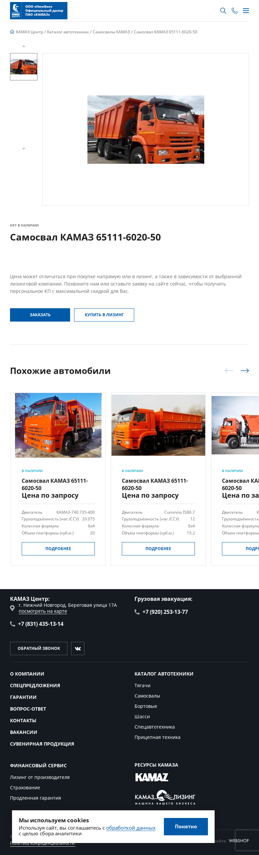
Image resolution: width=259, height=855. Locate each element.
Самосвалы (147, 696)
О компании (27, 674)
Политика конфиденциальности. (42, 843)
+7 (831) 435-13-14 (36, 624)
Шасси (142, 716)
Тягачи (143, 685)
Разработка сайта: (220, 841)
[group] (146, 129)
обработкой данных (131, 827)
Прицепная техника (158, 737)
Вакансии (23, 732)
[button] (23, 46)
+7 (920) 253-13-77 (161, 612)
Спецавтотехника (155, 727)
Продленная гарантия (35, 798)
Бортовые (146, 706)
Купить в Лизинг (104, 315)
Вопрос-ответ (28, 709)
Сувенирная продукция (42, 744)
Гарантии (23, 697)
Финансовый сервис (38, 765)
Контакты (23, 720)
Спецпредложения (35, 685)
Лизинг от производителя (40, 777)
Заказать (40, 315)
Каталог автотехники (164, 674)
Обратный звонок (39, 648)
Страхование (25, 787)
